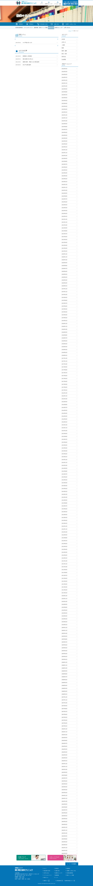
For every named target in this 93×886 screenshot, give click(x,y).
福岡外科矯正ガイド (69, 880)
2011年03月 (64, 587)
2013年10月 (64, 497)
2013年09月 (64, 500)
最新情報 (36, 27)
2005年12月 (64, 763)
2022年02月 (64, 213)
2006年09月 (64, 737)
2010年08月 (64, 607)
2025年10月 (64, 86)
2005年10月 (64, 769)
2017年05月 (64, 378)
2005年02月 (64, 792)
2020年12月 (64, 254)
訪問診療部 (58, 880)
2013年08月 (64, 503)
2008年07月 (64, 676)
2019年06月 (64, 306)
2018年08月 (64, 335)
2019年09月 (64, 297)
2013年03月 (64, 517)
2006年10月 (64, 734)
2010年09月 (64, 604)
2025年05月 (64, 100)
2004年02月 (64, 824)
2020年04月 (64, 277)
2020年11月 (64, 256)
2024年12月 (64, 115)
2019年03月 (64, 314)
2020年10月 (64, 259)
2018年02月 (64, 352)
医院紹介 (21, 24)
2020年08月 (64, 265)
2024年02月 (64, 144)
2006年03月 (64, 755)
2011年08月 (64, 572)
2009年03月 (64, 653)
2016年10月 (64, 398)
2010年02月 (64, 621)
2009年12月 (64, 627)
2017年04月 (64, 381)
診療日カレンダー (49, 2)
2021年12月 (64, 219)
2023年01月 (64, 181)
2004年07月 (64, 810)
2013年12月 (64, 494)
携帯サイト (46, 880)
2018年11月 (64, 326)
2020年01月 (64, 285)
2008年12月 (64, 662)
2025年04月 (64, 103)
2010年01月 (64, 624)
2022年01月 (64, 216)
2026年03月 (64, 71)
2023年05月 (64, 170)
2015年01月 (64, 456)
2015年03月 (64, 450)
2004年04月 (64, 818)
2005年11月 (64, 766)
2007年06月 (64, 714)
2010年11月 (64, 598)
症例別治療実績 (19, 27)
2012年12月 (64, 526)
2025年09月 (64, 89)
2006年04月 (64, 752)
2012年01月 (64, 558)
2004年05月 (64, 815)
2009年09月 (64, 636)
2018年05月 (64, 343)
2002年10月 (64, 850)
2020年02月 (64, 283)
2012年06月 (64, 543)
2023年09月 (64, 158)
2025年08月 (64, 91)
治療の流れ (56, 24)
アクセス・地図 (57, 2)
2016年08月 (64, 404)
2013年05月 (64, 511)
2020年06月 (64, 271)
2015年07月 (64, 439)
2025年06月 (64, 97)
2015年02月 (64, 453)
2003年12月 (64, 827)
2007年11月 (64, 699)
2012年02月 (64, 555)
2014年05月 (64, 479)
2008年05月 (64, 682)
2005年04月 (64, 786)
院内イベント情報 (43, 27)
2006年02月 (64, 757)
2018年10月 (64, 329)
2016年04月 (64, 413)
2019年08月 (64, 300)
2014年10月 (64, 465)
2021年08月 (64, 230)
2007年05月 (64, 717)
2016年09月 (64, 401)
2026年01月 (64, 77)
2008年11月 (64, 665)
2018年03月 (64, 349)
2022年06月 (64, 201)
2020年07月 (64, 268)
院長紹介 (31, 24)
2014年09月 (64, 468)
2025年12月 (64, 80)
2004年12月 (64, 795)
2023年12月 (64, 149)
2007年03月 (64, 720)
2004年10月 (64, 801)
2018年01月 (64, 355)
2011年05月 (64, 581)
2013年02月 (64, 520)
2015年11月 (64, 427)
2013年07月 (64, 505)
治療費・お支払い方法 (70, 24)
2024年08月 (64, 126)
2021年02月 (64, 248)
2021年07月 (64, 233)
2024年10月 (64, 120)
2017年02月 (64, 387)
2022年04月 (64, 207)
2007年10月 (64, 702)
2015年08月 (64, 436)
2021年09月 (64, 227)
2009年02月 (64, 656)
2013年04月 (64, 514)
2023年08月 (64, 161)
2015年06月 (64, 442)
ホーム (41, 2)
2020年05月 (64, 274)
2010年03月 (64, 618)
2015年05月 (64, 445)
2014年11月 (64, 462)
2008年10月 (64, 668)
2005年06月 (64, 781)
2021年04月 (64, 242)
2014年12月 (64, 459)
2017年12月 (64, 358)
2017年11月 (64, 361)
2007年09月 (64, 705)
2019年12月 (64, 288)
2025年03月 (64, 106)
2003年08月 (64, 838)
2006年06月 (64, 746)
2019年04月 (64, 311)
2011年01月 (64, 592)
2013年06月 (64, 508)
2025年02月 (64, 109)
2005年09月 (64, 772)
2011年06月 (64, 578)
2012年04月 (64, 549)
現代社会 (64, 56)
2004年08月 (64, 807)
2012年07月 (64, 540)
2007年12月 (64, 697)
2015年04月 (64, 448)
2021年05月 (64, 239)
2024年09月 (64, 123)
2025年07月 (64, 94)
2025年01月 (64, 112)
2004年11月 (64, 798)
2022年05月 (64, 204)
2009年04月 (64, 650)
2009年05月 (64, 647)
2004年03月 (64, 821)
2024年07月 (64, 129)
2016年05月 (64, 410)
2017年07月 (64, 372)
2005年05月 (64, 783)
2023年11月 (64, 152)
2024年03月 (64, 141)
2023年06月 (64, 167)
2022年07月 (64, 199)
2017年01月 (64, 390)
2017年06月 (64, 375)
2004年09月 (64, 804)
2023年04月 (64, 172)
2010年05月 (64, 613)
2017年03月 (64, 384)
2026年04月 (64, 68)
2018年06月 (64, 340)
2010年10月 (64, 601)
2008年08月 (64, 673)
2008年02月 (64, 691)
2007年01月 (64, 726)
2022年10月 (64, 190)
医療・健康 (64, 50)
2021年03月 (64, 245)
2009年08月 (64, 639)
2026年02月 (64, 74)
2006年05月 (64, 749)
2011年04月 (64, 584)
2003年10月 (64, 833)
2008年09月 (64, 671)
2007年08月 (64, 708)
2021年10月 (64, 225)
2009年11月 (64, 630)
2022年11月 (64, 187)
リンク (56, 877)
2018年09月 (64, 332)
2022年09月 (64, 193)
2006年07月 (64, 743)
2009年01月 (64, 659)
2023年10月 (64, 155)
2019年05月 (64, 309)
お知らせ (64, 42)
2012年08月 (64, 537)
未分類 (63, 39)
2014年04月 (64, 482)
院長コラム (51, 27)
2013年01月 (64, 523)
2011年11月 (64, 563)
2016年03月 (64, 416)
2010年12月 (64, 595)
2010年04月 (64, 616)
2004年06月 (64, 812)
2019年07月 (64, 303)
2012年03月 (64, 552)
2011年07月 (64, 575)
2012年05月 (64, 546)
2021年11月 (64, 222)
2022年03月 (64, 210)
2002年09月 (64, 853)
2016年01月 (64, 422)
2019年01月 (64, 320)
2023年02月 (64, 178)
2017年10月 (64, 364)
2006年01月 (64, 760)
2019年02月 (64, 317)
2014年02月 (64, 488)
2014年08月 (64, 471)
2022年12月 (64, 184)
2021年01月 (64, 251)
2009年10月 (64, 633)
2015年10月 (64, 430)
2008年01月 (64, 694)
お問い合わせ (67, 27)
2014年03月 (64, 485)
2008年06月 (64, 679)
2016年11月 (64, 395)
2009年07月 (64, 642)
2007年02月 (64, 723)
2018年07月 (64, 338)
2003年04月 (64, 844)
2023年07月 (64, 164)
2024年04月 (64, 138)
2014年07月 (64, 474)
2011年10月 (64, 566)
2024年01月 (64, 146)
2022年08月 (64, 196)
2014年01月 (64, 491)
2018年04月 (64, 346)
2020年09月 (64, 262)
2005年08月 (64, 775)
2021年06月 (64, 236)
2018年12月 (64, 323)
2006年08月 (64, 740)
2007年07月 (64, 711)
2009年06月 (64, 644)
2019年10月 (64, 294)
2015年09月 (64, 433)
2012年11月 (64, 529)
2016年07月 (64, 407)
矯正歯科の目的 (44, 24)
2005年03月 (64, 789)
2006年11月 (64, 731)
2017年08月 (64, 369)
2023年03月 (64, 175)
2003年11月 (64, 830)
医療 (63, 47)
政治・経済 (64, 53)
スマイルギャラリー (28, 27)
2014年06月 (64, 477)
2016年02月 (64, 419)
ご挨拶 (63, 45)
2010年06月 (64, 610)
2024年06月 (64, 132)
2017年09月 (64, 366)
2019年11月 (64, 291)
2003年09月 (64, 836)
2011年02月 (64, 589)
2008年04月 (64, 685)
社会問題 (64, 59)
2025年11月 (64, 83)
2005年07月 (64, 778)
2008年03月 (64, 688)
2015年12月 (64, 424)
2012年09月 (64, 534)
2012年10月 (64, 532)
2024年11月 (64, 117)
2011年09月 (64, 569)
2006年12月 (64, 728)
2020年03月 (64, 280)
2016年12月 (64, 393)
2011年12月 (64, 560)
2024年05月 (64, 135)
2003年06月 (64, 841)
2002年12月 (64, 847)
